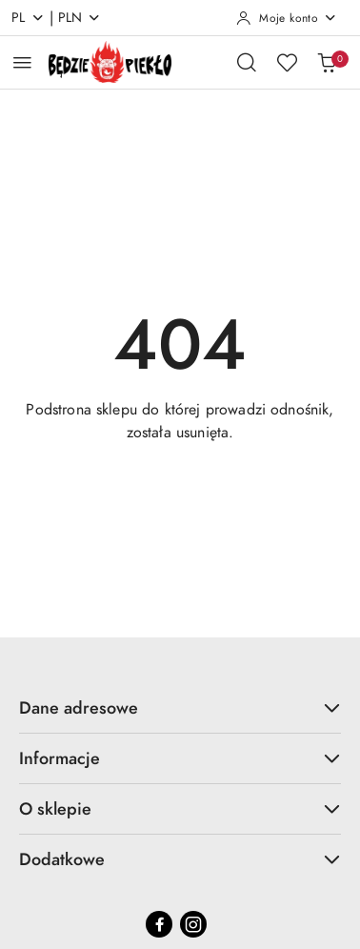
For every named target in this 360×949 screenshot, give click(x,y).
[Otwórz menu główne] (22, 62)
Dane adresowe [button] (180, 707)
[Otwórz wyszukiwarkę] (246, 62)
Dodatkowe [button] (180, 859)
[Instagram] (193, 924)
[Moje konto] (286, 18)
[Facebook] (159, 924)
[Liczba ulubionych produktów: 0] (286, 62)
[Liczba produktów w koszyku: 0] (326, 62)
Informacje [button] (180, 758)
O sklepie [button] (180, 808)
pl (28, 18)
